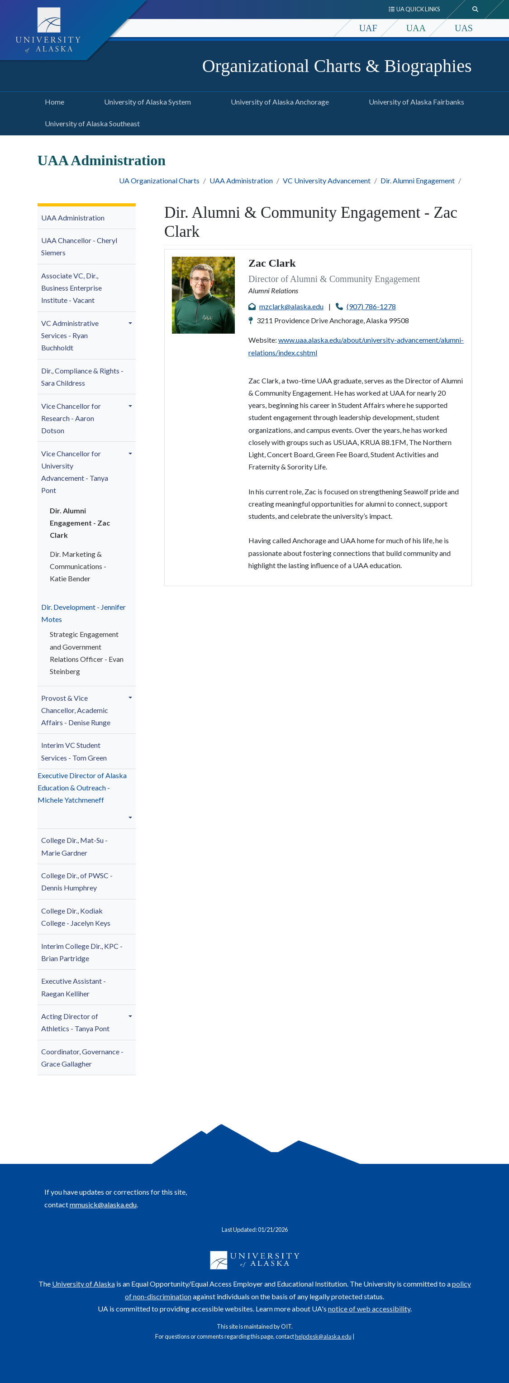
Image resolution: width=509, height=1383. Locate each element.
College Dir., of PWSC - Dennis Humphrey (77, 881)
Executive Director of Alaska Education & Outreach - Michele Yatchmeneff (82, 787)
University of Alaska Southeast (90, 122)
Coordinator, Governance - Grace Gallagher (82, 1057)
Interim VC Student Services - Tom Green (74, 751)
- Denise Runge (75, 710)
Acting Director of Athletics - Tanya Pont (75, 1022)
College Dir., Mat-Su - (74, 846)
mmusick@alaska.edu (103, 1204)
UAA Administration (241, 180)
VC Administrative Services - (70, 335)
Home (52, 100)
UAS (464, 28)
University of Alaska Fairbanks (414, 100)
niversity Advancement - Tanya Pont (74, 472)
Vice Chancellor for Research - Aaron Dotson (71, 418)
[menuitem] (87, 218)
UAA (416, 28)
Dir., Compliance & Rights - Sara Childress (82, 376)
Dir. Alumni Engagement (418, 180)
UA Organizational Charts (159, 180)
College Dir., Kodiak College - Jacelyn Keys (75, 916)
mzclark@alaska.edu (291, 306)
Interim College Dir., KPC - (82, 952)
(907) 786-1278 (371, 306)
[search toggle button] (475, 9)
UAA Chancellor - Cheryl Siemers (79, 246)
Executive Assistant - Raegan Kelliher (73, 986)
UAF (368, 28)
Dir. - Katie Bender (78, 566)
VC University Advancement (327, 180)
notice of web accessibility (369, 1308)
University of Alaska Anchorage (278, 100)
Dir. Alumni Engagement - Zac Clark (80, 522)
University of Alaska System (145, 100)
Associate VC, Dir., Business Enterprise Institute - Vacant (71, 287)
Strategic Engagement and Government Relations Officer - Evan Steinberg (87, 652)
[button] (131, 323)
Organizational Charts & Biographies (337, 66)
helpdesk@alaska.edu (323, 1336)
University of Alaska (83, 1283)
